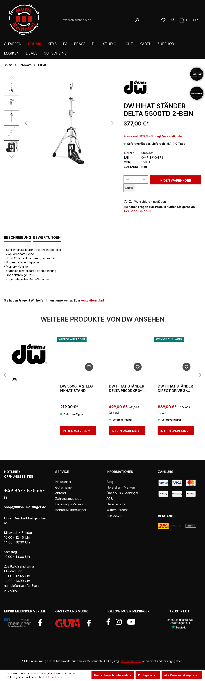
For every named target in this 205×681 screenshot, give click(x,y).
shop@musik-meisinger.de (25, 507)
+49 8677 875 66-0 (137, 211)
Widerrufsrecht (117, 510)
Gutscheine (63, 487)
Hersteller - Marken (121, 487)
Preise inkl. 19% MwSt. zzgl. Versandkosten (154, 136)
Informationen (120, 472)
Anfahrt (60, 493)
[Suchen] (137, 20)
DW (14, 379)
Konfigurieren (147, 675)
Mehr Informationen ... (52, 677)
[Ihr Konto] (172, 20)
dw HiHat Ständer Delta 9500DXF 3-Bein (126, 388)
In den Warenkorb (175, 180)
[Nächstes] (113, 123)
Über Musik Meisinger (122, 493)
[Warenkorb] (189, 20)
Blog (110, 482)
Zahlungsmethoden (69, 499)
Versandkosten (131, 661)
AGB (110, 499)
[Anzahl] (136, 179)
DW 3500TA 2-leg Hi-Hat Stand (76, 388)
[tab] (17, 238)
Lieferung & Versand (70, 504)
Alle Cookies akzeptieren (181, 675)
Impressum (114, 515)
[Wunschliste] (163, 20)
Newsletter (63, 482)
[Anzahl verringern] (128, 179)
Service (62, 472)
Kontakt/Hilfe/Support (71, 510)
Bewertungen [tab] (47, 237)
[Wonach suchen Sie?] (97, 20)
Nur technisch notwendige (112, 675)
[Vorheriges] (26, 123)
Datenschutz (116, 504)
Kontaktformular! (92, 300)
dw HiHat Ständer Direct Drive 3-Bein (175, 388)
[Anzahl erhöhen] (144, 179)
